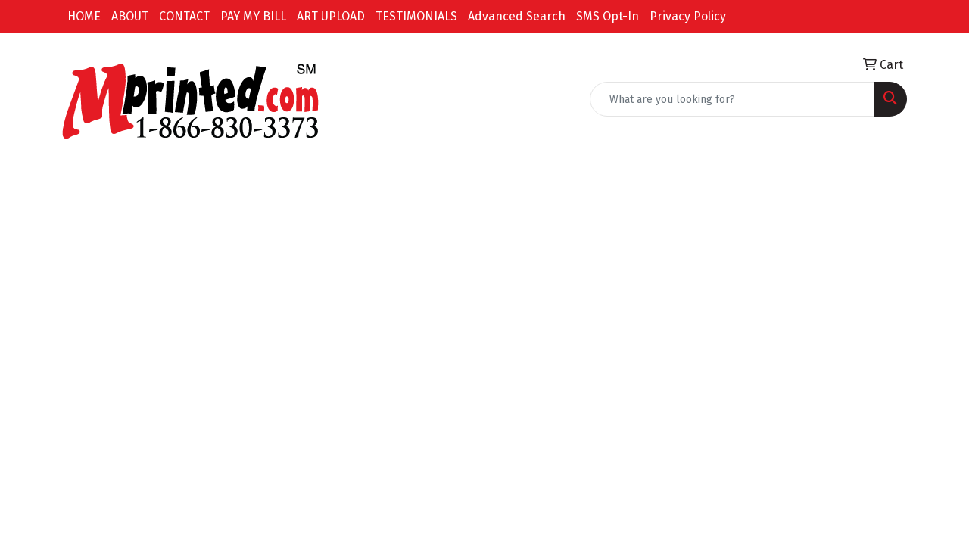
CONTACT (184, 16)
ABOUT (129, 16)
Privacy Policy (688, 16)
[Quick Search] (732, 99)
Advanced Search (517, 16)
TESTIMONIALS (416, 16)
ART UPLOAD (331, 16)
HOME (84, 16)
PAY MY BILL (253, 16)
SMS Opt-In (607, 16)
